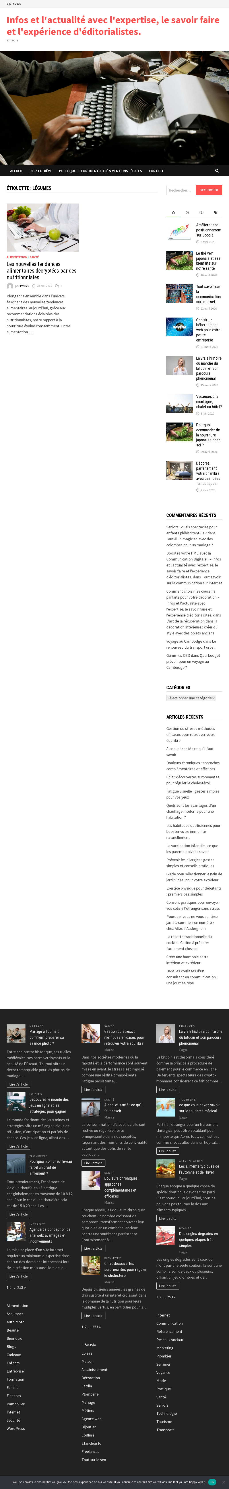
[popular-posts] (173, 212)
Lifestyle (89, 1344)
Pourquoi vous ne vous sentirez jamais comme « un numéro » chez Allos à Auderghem (192, 922)
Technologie (166, 1413)
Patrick (24, 286)
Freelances (90, 1451)
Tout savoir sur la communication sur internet (208, 294)
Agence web (91, 1418)
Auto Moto (16, 1321)
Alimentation (17, 257)
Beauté (13, 1330)
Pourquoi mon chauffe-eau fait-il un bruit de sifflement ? (50, 1167)
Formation (15, 1379)
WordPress (16, 1428)
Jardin (87, 1385)
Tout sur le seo (94, 1459)
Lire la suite (168, 1089)
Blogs (11, 1346)
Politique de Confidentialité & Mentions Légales (100, 171)
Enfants (13, 1362)
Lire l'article (18, 1084)
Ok (212, 1482)
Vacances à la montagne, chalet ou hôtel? (209, 401)
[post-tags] (215, 212)
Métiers (88, 1410)
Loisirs (35, 1094)
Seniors (162, 1405)
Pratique (163, 1388)
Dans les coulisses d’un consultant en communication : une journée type (191, 976)
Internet (37, 1224)
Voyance (163, 1372)
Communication (169, 1323)
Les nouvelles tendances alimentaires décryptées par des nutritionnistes (41, 271)
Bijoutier (89, 1426)
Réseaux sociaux (170, 1339)
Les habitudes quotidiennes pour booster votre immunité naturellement (193, 831)
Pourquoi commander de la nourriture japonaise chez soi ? (208, 435)
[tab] (173, 212)
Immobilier (16, 1403)
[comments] (201, 212)
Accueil (16, 171)
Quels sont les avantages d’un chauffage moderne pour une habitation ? (191, 811)
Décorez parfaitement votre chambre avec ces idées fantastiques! (208, 473)
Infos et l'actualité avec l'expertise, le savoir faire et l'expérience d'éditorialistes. (113, 25)
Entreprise (15, 1371)
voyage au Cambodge (184, 641)
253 (20, 1287)
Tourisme (187, 1099)
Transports (165, 1429)
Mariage (36, 1026)
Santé (34, 257)
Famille (12, 1387)
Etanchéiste (91, 1443)
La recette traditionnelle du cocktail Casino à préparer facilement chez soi (189, 942)
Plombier (163, 1356)
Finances (14, 1395)
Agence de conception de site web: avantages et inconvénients (49, 1235)
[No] (223, 1482)
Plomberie (38, 1156)
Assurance (15, 1313)
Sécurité (13, 1420)
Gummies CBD (178, 655)
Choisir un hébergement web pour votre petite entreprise (208, 330)
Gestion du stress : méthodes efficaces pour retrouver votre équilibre (190, 734)
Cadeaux (14, 1354)
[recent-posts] (187, 212)
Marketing (164, 1347)
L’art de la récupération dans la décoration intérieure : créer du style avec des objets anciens (191, 627)
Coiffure (88, 1435)
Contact (156, 171)
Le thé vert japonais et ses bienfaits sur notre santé (208, 261)
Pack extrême (41, 171)
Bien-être (14, 1338)
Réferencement (169, 1331)
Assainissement (94, 1369)
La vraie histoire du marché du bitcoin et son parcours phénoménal (209, 368)
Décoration (91, 1377)
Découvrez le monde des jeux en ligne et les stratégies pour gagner (49, 1105)
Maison (87, 1361)
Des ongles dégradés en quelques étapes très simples (198, 1239)
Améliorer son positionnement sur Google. (208, 230)
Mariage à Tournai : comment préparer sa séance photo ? (46, 1037)
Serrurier (163, 1364)
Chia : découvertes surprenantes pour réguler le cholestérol (125, 1269)
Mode (161, 1380)
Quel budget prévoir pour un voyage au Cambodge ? (193, 661)
